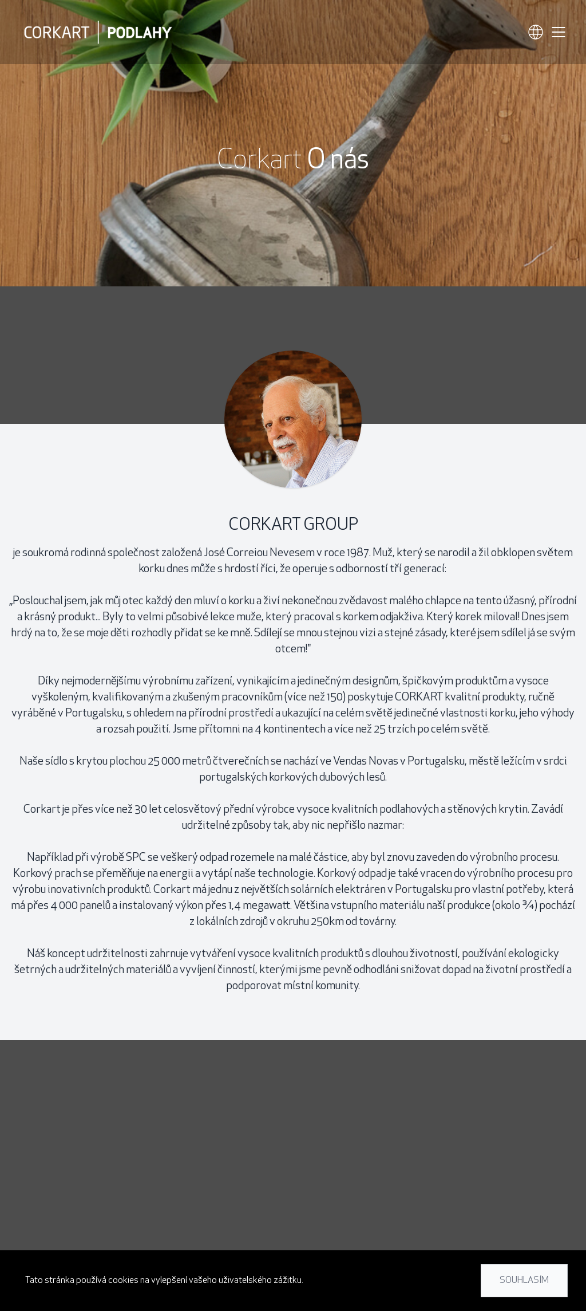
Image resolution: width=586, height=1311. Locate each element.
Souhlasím (524, 1280)
